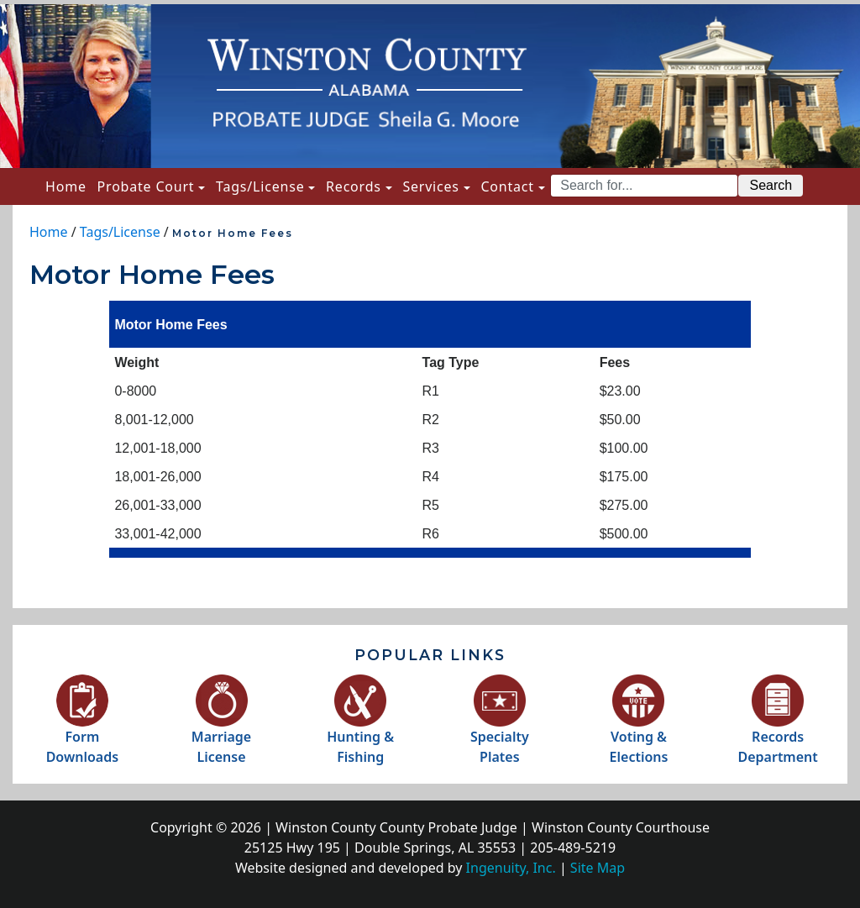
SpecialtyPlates (499, 728)
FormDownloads (82, 728)
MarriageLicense (221, 728)
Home (68, 186)
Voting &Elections (639, 728)
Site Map (597, 867)
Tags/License (260, 186)
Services (430, 186)
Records (353, 186)
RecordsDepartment (777, 728)
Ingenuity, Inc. (511, 867)
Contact (507, 186)
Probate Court (146, 186)
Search (770, 185)
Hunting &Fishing (360, 728)
